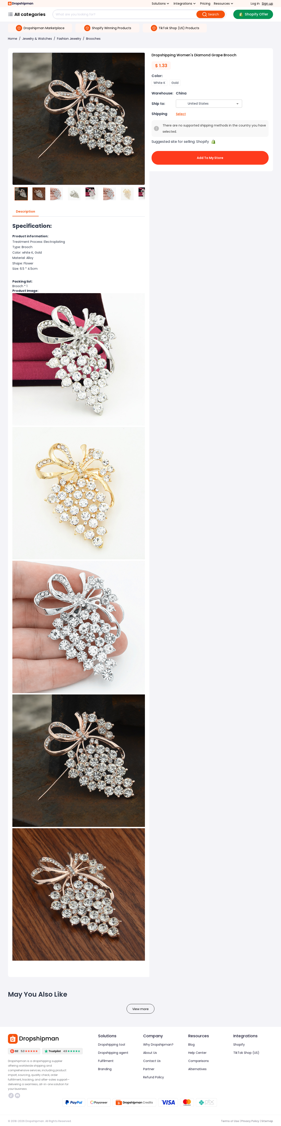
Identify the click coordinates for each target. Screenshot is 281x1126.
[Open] (237, 104)
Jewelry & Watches (37, 38)
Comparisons (198, 1061)
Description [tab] (25, 211)
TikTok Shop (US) (246, 1053)
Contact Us (152, 1061)
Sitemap (267, 1121)
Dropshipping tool (111, 1044)
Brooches (93, 38)
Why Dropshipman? (158, 1044)
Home (12, 38)
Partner (148, 1069)
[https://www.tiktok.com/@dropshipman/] (11, 1095)
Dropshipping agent (113, 1053)
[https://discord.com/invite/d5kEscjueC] (17, 1095)
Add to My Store (210, 158)
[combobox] (202, 103)
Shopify (239, 1044)
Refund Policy (153, 1077)
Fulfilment (106, 1061)
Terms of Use (230, 1121)
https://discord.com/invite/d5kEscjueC (17, 1095)
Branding (105, 1069)
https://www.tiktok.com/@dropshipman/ (11, 1095)
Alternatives (197, 1069)
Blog (191, 1044)
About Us (150, 1053)
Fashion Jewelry (69, 38)
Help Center (197, 1053)
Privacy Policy (250, 1121)
